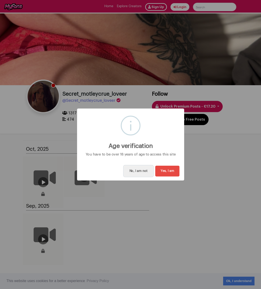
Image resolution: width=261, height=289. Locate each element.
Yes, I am (167, 171)
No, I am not (138, 171)
